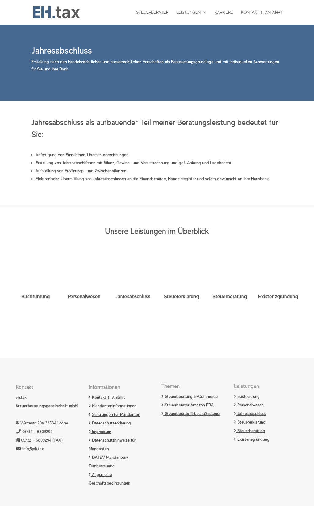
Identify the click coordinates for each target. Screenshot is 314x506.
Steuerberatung (230, 296)
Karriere (224, 12)
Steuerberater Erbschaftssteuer (191, 413)
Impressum (101, 431)
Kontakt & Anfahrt (262, 12)
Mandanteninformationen (114, 405)
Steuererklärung (181, 296)
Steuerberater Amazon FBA (188, 404)
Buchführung (35, 296)
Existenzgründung (278, 296)
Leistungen (188, 12)
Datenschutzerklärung (111, 422)
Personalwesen (84, 296)
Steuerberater (152, 12)
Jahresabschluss (132, 296)
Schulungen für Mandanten (116, 414)
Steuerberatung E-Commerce (190, 396)
